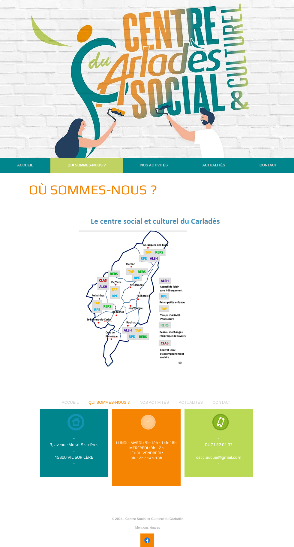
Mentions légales (147, 527)
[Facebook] (147, 540)
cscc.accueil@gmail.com (218, 457)
